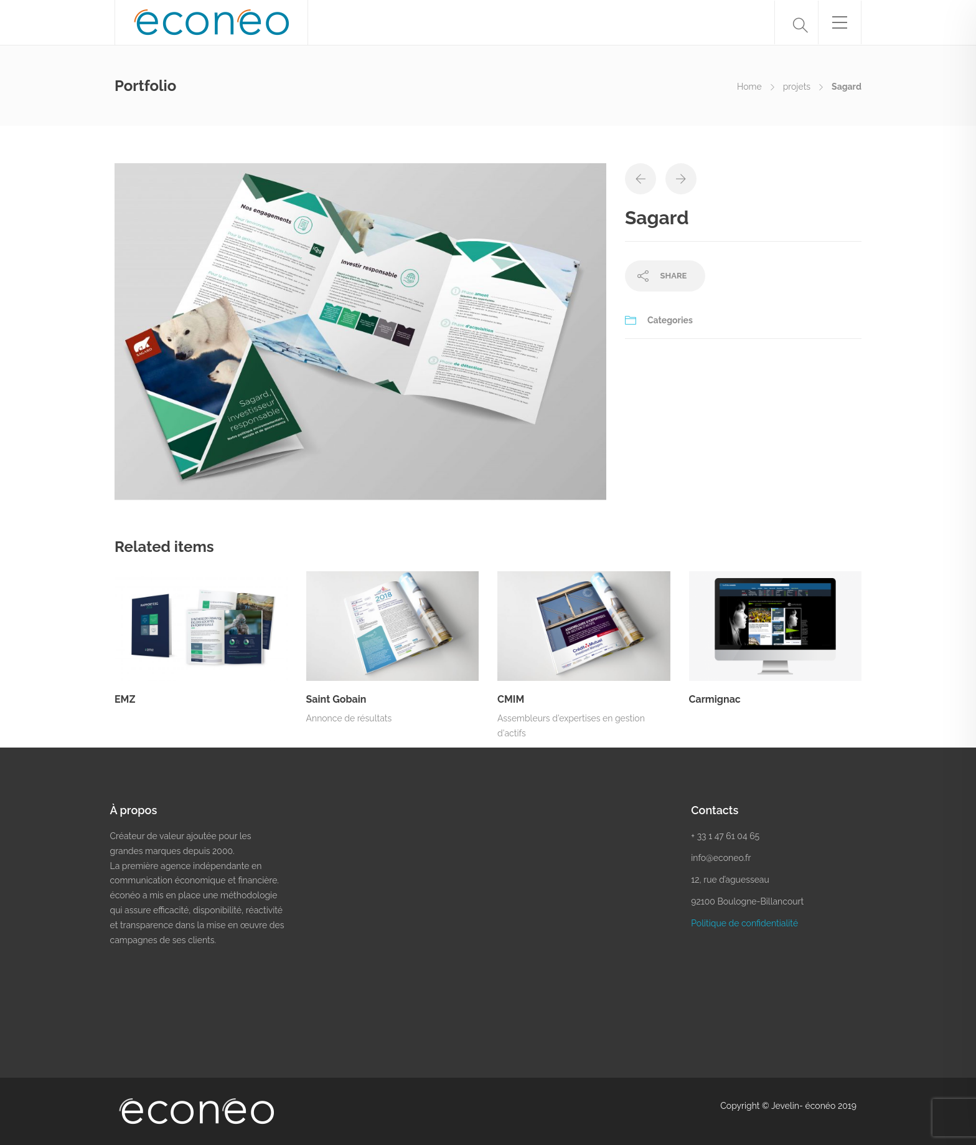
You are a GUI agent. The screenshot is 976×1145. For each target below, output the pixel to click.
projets (796, 87)
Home (749, 87)
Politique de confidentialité (744, 923)
